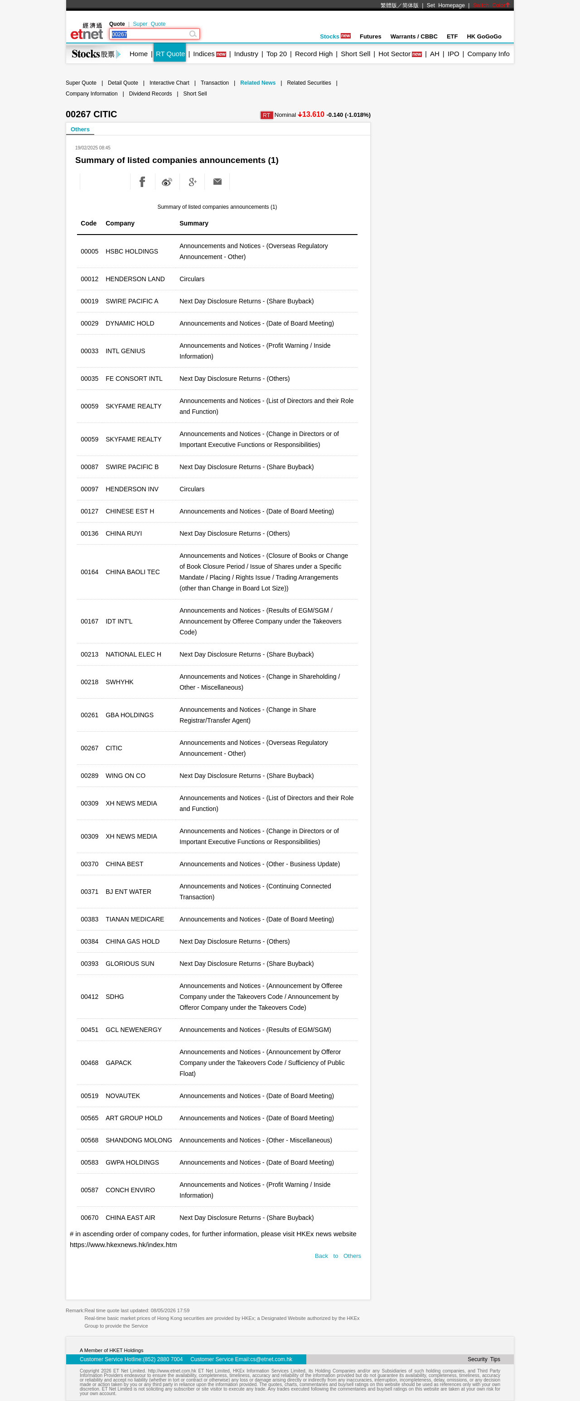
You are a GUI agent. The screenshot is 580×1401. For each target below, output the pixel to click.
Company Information (92, 94)
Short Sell (355, 54)
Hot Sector (394, 54)
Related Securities (309, 83)
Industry (246, 54)
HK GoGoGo (484, 36)
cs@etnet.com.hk (271, 1359)
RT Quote (170, 54)
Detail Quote (123, 83)
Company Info (488, 54)
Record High (314, 54)
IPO (453, 54)
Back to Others (338, 1255)
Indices (204, 54)
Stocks (335, 36)
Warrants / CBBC (414, 36)
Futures (371, 36)
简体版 (410, 5)
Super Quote (149, 24)
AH (435, 54)
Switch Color (491, 5)
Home (139, 54)
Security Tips (484, 1359)
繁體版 (389, 5)
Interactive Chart (169, 83)
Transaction (215, 83)
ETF (452, 36)
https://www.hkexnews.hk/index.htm (123, 1244)
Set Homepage (446, 5)
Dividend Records (150, 94)
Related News (258, 83)
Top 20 (276, 54)
